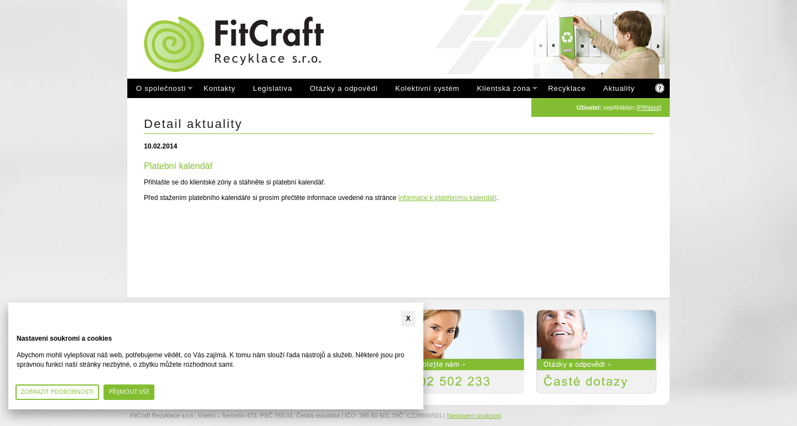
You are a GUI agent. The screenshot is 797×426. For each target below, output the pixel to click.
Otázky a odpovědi (344, 88)
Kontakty (220, 88)
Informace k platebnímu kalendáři (447, 198)
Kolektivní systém (427, 88)
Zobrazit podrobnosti (57, 391)
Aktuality (619, 88)
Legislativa (272, 88)
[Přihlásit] (648, 107)
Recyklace (567, 88)
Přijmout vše (128, 391)
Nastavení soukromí (474, 415)
